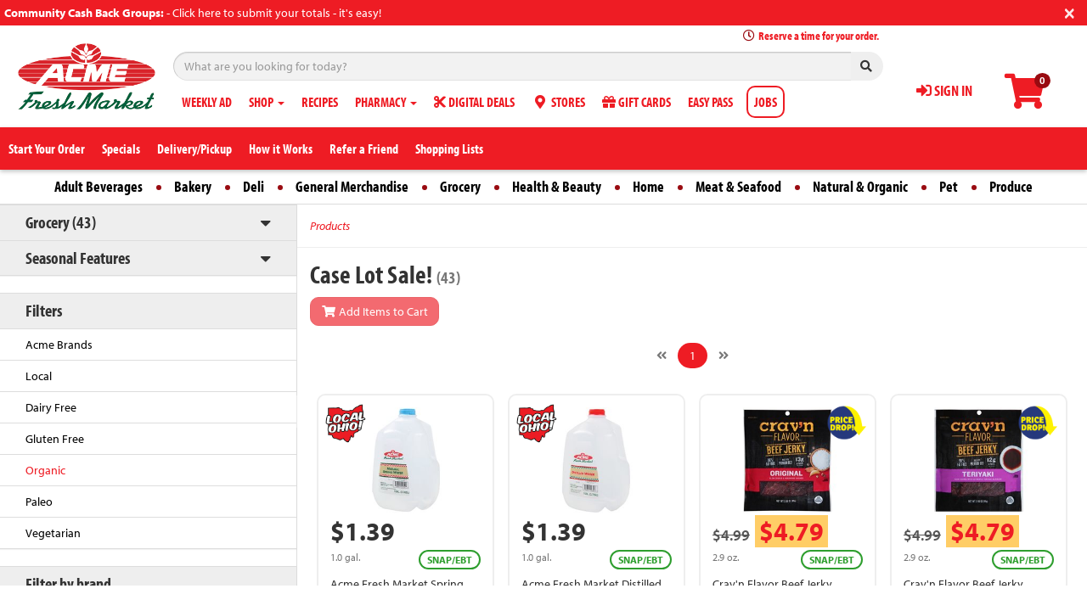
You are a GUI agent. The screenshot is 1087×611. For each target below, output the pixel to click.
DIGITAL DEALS (474, 101)
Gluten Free (54, 438)
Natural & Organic (860, 186)
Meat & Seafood (738, 186)
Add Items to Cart (374, 311)
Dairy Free (50, 407)
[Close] (1069, 11)
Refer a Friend (363, 148)
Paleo (39, 501)
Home (648, 186)
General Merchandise (352, 186)
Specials (121, 148)
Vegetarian (53, 533)
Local (38, 376)
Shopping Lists (449, 148)
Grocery (460, 186)
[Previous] (662, 355)
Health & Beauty (556, 186)
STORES (558, 101)
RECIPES (319, 101)
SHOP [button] (266, 101)
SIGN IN (944, 90)
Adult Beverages (98, 186)
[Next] (724, 355)
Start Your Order (46, 148)
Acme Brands (59, 344)
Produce (1011, 186)
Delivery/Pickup (194, 148)
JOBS (765, 101)
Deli (253, 186)
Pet (948, 186)
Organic (45, 470)
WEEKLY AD (207, 101)
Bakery (192, 186)
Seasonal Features (77, 257)
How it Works (281, 148)
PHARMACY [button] (386, 101)
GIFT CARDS (636, 101)
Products (330, 225)
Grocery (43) (60, 222)
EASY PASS (710, 101)
